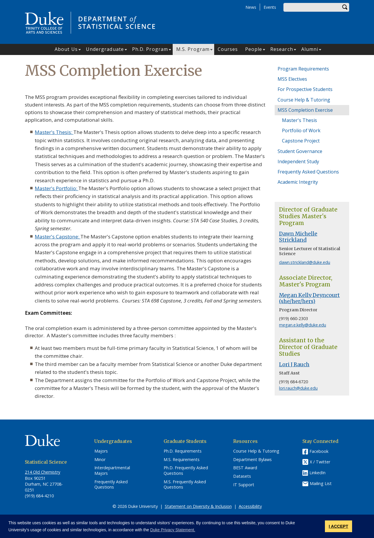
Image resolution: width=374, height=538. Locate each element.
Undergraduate (105, 49)
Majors (101, 451)
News (250, 7)
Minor (99, 459)
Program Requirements (303, 69)
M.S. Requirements (182, 459)
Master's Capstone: (57, 236)
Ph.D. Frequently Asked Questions (186, 470)
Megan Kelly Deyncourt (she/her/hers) (309, 298)
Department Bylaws (252, 459)
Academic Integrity (298, 182)
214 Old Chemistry (42, 472)
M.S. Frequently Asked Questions (185, 484)
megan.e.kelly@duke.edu (302, 325)
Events (270, 7)
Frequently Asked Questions (308, 172)
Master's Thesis (53, 132)
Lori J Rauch (294, 364)
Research (281, 49)
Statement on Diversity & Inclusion (198, 506)
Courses (228, 49)
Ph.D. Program (150, 49)
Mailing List (321, 483)
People (253, 49)
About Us (66, 49)
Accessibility (250, 506)
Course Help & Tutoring (304, 100)
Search (344, 7)
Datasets (242, 476)
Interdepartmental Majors (112, 470)
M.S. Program (192, 49)
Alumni (309, 49)
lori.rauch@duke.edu (298, 388)
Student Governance (300, 151)
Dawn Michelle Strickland (298, 237)
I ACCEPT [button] (338, 526)
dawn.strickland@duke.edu (304, 262)
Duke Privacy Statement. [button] (172, 529)
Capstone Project (301, 140)
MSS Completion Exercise (305, 110)
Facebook (318, 451)
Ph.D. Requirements (183, 451)
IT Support (243, 484)
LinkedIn (317, 472)
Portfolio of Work (301, 130)
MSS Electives (292, 79)
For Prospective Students (305, 89)
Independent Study (298, 161)
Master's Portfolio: (56, 188)
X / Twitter (320, 462)
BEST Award (245, 467)
